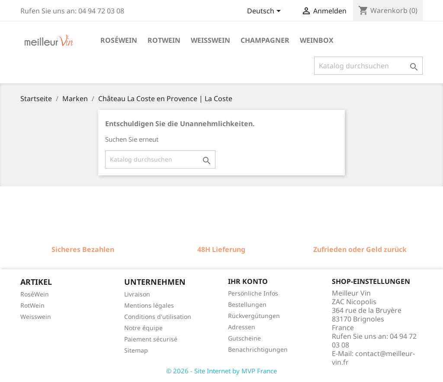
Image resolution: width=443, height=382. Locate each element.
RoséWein (34, 294)
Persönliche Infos (253, 293)
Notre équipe (143, 328)
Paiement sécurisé (150, 339)
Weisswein (210, 40)
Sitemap (136, 350)
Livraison (137, 294)
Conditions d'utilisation (157, 316)
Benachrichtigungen (258, 349)
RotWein (32, 305)
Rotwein (164, 40)
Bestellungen (247, 304)
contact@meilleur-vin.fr (373, 358)
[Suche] (368, 66)
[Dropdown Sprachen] (265, 11)
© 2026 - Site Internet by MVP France (221, 370)
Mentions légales (149, 305)
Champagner (265, 40)
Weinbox (317, 40)
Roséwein (118, 40)
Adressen (241, 327)
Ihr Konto (248, 281)
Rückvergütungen (254, 316)
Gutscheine (244, 338)
